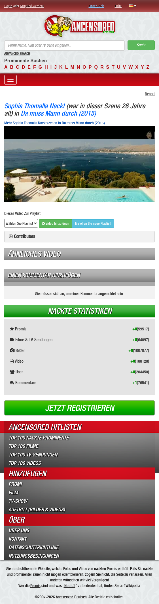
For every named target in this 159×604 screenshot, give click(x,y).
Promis (35, 585)
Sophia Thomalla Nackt (34, 106)
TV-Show (18, 501)
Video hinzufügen (55, 224)
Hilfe (118, 6)
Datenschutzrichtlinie (33, 547)
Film (13, 493)
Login (8, 6)
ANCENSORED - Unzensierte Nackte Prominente (79, 26)
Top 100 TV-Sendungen (33, 455)
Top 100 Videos (25, 463)
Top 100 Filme (23, 446)
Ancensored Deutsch (71, 597)
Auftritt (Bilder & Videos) (37, 509)
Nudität (69, 585)
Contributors (24, 236)
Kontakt (17, 539)
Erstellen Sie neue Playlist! (93, 224)
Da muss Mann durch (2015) (58, 113)
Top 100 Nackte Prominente (39, 438)
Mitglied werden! (32, 6)
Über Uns (19, 530)
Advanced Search (17, 54)
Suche (141, 45)
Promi (15, 484)
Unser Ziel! (96, 6)
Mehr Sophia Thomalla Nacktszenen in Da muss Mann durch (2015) (54, 123)
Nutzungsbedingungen (34, 556)
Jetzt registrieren (79, 408)
